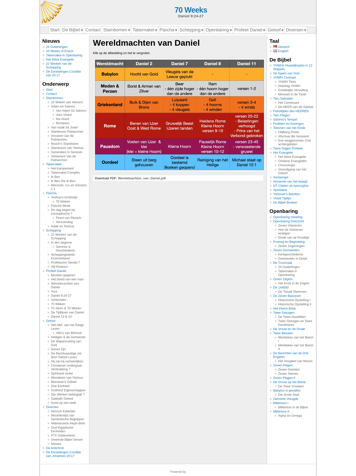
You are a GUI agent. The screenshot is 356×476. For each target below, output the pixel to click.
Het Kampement (62, 168)
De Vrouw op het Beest (289, 382)
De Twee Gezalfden (292, 317)
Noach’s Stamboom (64, 143)
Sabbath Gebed (62, 398)
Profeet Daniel (56, 271)
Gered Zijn (58, 349)
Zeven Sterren (288, 373)
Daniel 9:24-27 (61, 295)
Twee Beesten (283, 333)
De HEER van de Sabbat (295, 107)
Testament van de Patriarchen (63, 158)
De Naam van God (286, 73)
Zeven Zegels (282, 279)
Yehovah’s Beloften (286, 194)
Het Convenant (288, 102)
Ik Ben (55, 177)
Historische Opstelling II (294, 304)
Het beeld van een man (67, 279)
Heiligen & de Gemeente (68, 337)
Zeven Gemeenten (286, 250)
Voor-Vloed (63, 115)
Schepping (53, 230)
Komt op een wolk (63, 403)
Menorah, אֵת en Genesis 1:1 (69, 187)
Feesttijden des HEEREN (291, 111)
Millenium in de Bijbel (293, 407)
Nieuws (56, 444)
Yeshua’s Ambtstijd (64, 197)
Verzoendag (64, 222)
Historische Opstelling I (294, 300)
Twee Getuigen (283, 312)
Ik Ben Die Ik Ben (63, 181)
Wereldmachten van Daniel (65, 285)
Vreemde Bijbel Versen (67, 439)
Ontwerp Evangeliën (292, 161)
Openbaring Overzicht (288, 221)
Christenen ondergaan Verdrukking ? (66, 367)
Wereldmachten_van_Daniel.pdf (142, 178)
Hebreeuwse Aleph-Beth (68, 423)
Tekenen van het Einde (289, 128)
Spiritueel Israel (62, 373)
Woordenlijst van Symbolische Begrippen (67, 417)
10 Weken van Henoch (67, 102)
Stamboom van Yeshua (67, 148)
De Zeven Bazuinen (287, 296)
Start (49, 89)
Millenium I (280, 403)
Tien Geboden (283, 98)
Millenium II (281, 411)
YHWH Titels (287, 81)
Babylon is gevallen (286, 390)
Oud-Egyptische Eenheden (62, 429)
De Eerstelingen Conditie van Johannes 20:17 (63, 454)
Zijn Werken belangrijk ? (68, 394)
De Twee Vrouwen (291, 386)
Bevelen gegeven (63, 275)
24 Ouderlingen (57, 47)
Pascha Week (60, 205)
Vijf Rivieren (59, 267)
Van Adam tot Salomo (71, 110)
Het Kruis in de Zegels (293, 283)
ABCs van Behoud (69, 333)
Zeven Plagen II (284, 378)
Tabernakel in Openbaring (64, 55)
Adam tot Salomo (63, 106)
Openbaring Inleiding (287, 217)
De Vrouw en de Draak (289, 329)
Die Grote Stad (288, 394)
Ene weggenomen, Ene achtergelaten (294, 142)
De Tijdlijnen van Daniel (67, 312)
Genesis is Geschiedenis (65, 248)
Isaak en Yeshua (62, 226)
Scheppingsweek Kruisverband (63, 256)
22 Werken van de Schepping (59, 65)
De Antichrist (55, 448)
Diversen (52, 407)
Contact (51, 94)
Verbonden (58, 300)
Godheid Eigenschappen (68, 390)
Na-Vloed (62, 119)
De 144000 (281, 287)
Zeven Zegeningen (291, 246)
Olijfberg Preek (288, 132)
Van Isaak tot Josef (64, 127)
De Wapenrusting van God (66, 343)
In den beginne (61, 242)
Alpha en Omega (290, 415)
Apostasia (280, 190)
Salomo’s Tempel (285, 119)
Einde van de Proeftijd (293, 237)
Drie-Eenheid (60, 386)
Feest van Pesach (68, 218)
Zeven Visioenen (290, 225)
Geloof (50, 321)
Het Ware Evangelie (60, 59)
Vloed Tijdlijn (282, 198)
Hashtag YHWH (289, 86)
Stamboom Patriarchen (67, 131)
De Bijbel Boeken (285, 202)
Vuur (54, 291)
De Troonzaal (282, 263)
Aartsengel (280, 177)
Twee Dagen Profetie (288, 148)
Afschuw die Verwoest (293, 136)
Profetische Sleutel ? (65, 262)
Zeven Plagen (283, 365)
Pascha (51, 193)
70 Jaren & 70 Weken (66, 308)
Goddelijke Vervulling (293, 90)
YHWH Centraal (284, 77)
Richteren (62, 123)
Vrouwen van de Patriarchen (62, 137)
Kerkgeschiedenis (290, 254)
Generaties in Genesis (66, 152)
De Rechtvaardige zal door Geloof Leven (66, 355)
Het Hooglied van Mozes (295, 361)
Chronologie (286, 165)
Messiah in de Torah (292, 94)
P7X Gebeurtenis (63, 435)
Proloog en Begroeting (289, 242)
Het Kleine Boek (284, 308)
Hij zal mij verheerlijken (67, 361)
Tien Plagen (281, 115)
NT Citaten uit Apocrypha (290, 185)
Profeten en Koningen (288, 123)
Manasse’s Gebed (63, 382)
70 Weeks (191, 10)
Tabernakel (54, 164)
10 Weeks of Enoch (59, 51)
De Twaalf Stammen (292, 291)
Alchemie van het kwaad (290, 181)
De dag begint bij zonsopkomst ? (63, 211)
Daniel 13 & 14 (61, 316)
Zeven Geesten (289, 369)
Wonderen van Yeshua (67, 377)
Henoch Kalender (63, 411)
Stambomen (54, 98)
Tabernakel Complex (65, 172)
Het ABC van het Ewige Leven (67, 327)
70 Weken (63, 201)
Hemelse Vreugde (285, 399)
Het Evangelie (283, 152)
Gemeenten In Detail (292, 258)
